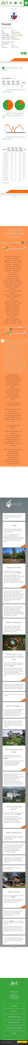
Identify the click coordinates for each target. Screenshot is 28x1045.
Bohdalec (14, 261)
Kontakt (14, 1033)
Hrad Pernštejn (13, 452)
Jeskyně (6, 363)
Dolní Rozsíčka (10, 269)
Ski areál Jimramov (12, 456)
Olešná (12, 299)
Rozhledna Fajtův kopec (12, 415)
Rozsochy (15, 315)
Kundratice (8, 285)
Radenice (9, 305)
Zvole (19, 323)
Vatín (6, 323)
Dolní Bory (16, 265)
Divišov (19, 263)
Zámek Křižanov (13, 395)
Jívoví (12, 281)
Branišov (8, 263)
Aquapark (23, 341)
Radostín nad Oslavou (12, 311)
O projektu (14, 1006)
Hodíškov (8, 271)
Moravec (12, 289)
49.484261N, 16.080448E (17, 35)
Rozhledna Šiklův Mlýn (12, 381)
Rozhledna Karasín (12, 441)
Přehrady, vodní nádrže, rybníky (14, 348)
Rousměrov (15, 313)
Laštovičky (9, 287)
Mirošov (16, 287)
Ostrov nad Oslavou (12, 301)
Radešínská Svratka (12, 307)
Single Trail (14, 367)
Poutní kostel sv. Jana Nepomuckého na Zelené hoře (12, 419)
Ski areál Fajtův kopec (13, 413)
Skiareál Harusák (13, 389)
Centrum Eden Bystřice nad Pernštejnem (13, 404)
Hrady (7, 356)
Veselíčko (13, 323)
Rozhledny (23, 352)
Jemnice (6, 281)
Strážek (14, 321)
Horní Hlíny (12, 273)
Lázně (12, 363)
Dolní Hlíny (7, 267)
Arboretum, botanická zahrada (10, 352)
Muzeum (22, 367)
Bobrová (15, 258)
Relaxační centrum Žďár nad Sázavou (13, 410)
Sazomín (12, 317)
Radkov (8, 309)
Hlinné (18, 269)
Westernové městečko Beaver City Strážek (12, 392)
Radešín (16, 305)
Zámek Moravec (12, 383)
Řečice (8, 313)
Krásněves (13, 283)
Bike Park (6, 367)
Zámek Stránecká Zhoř (12, 439)
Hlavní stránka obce (22, 60)
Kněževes (18, 281)
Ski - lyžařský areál (14, 344)
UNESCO (4, 344)
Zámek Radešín (12, 375)
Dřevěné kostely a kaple (10, 359)
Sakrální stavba (20, 371)
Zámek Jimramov (13, 464)
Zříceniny (20, 356)
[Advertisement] (14, 211)
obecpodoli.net (14, 47)
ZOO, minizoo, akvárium (12, 341)
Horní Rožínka (12, 277)
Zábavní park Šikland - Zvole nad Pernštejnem (13, 378)
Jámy (18, 279)
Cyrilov (14, 263)
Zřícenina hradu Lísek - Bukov (13, 398)
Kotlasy (6, 283)
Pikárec (13, 303)
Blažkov (9, 258)
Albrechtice (8, 256)
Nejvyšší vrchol (20, 363)
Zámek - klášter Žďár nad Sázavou (12, 432)
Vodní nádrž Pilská (12, 437)
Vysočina (13, 30)
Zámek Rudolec (12, 454)
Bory (20, 261)
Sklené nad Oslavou (12, 319)
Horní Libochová (12, 275)
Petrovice (7, 303)
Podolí (6, 24)
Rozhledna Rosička (12, 460)
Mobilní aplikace (14, 1022)
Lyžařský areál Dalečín (12, 435)
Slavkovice (7, 321)
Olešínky (16, 297)
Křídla (20, 283)
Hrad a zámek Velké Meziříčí (13, 426)
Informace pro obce (14, 1017)
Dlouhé (8, 265)
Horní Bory (16, 271)
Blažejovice (16, 256)
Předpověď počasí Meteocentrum (15, 1039)
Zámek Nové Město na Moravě (12, 386)
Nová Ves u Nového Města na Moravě (13, 292)
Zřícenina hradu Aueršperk (13, 449)
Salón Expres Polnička (12, 462)
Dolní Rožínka (17, 267)
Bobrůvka (7, 261)
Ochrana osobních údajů (14, 1028)
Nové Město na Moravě (16, 34)
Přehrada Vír (12, 458)
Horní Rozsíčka (10, 279)
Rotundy (21, 359)
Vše (3, 341)
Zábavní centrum (8, 371)
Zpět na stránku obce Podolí (20, 191)
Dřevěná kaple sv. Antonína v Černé (13, 444)
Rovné (9, 315)
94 (11, 43)
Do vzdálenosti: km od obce (10, 242)
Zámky (13, 356)
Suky (19, 321)
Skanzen (24, 344)
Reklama (14, 1011)
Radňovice (15, 309)
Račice (20, 303)
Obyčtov (9, 297)
